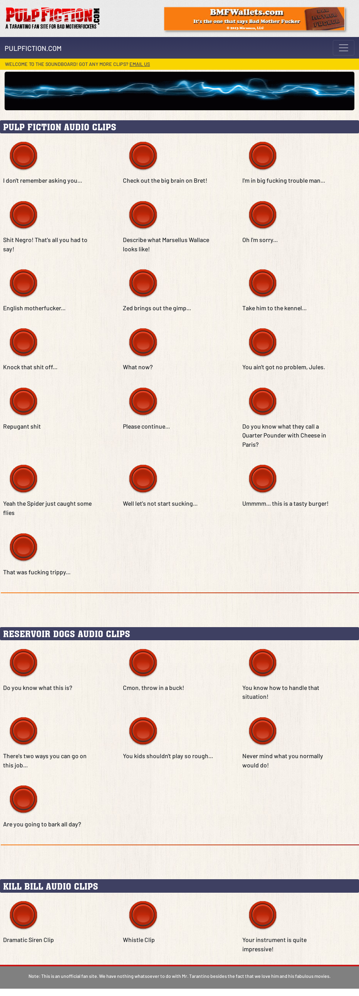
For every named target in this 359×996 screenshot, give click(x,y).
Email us (139, 64)
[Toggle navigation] (343, 48)
